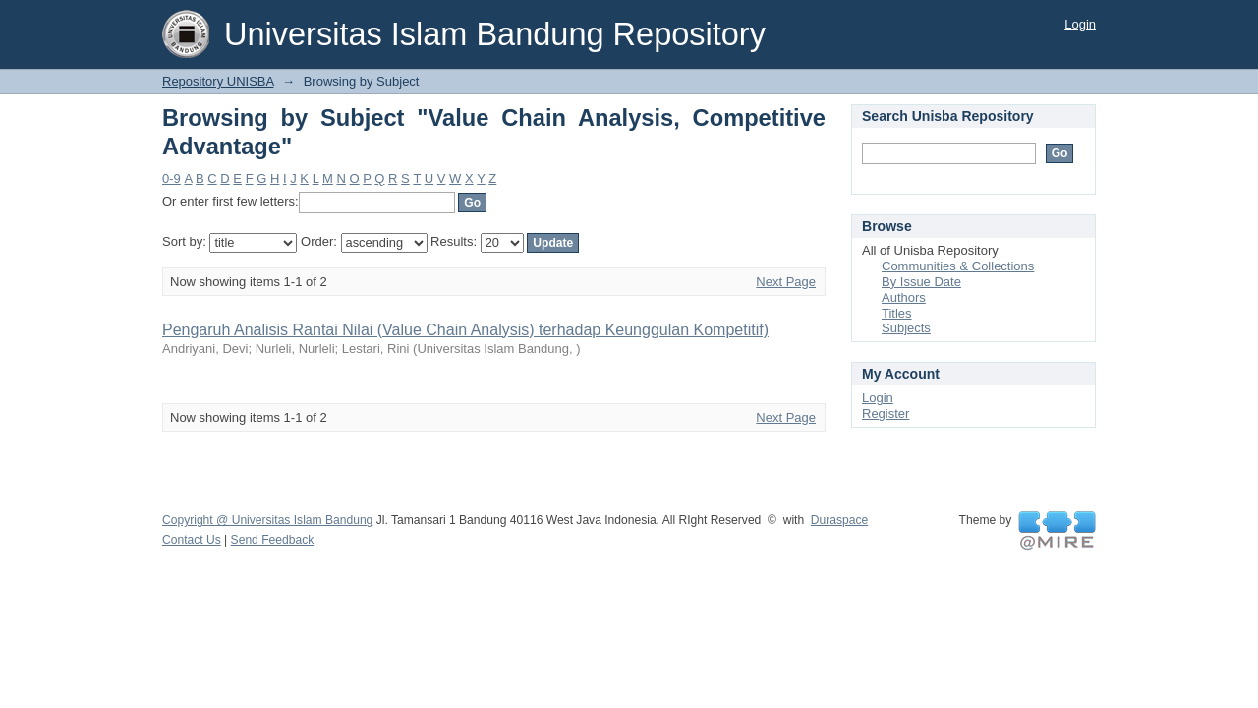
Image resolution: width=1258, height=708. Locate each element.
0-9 (171, 178)
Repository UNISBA (217, 81)
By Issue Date (921, 281)
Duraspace (839, 520)
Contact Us (191, 540)
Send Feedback (272, 540)
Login (1080, 24)
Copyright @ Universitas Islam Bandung (267, 520)
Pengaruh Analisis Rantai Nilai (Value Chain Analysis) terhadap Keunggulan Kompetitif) (465, 330)
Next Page (786, 281)
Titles (897, 313)
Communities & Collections (958, 266)
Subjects (906, 328)
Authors (904, 297)
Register (885, 413)
